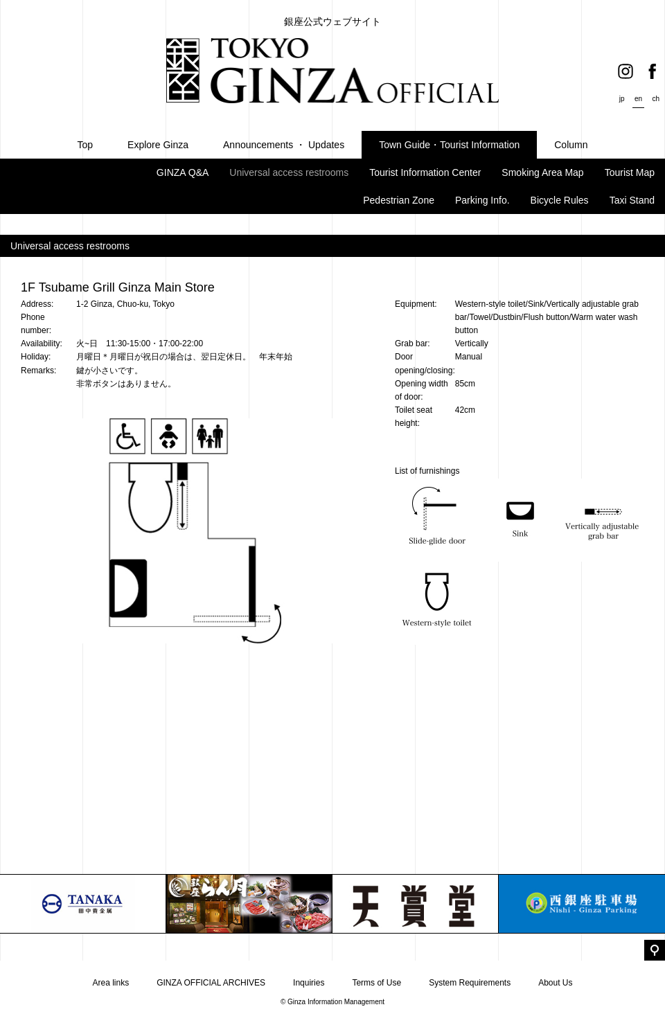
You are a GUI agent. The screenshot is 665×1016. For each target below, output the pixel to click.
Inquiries (308, 983)
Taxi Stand (632, 200)
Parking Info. (482, 200)
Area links (110, 983)
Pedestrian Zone (398, 200)
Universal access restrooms (288, 172)
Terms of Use (376, 983)
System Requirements (470, 983)
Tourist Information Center (425, 172)
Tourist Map (630, 172)
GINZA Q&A (183, 172)
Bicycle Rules (560, 200)
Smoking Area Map (542, 172)
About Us (555, 983)
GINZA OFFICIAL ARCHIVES (211, 983)
